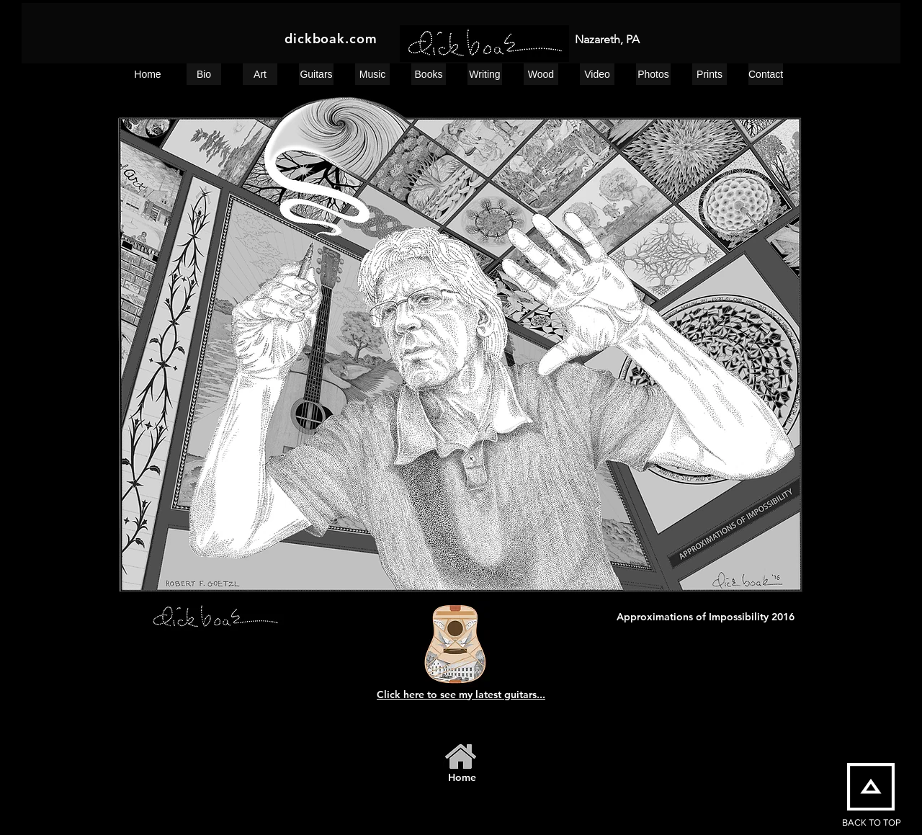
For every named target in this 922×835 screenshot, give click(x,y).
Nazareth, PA (607, 39)
